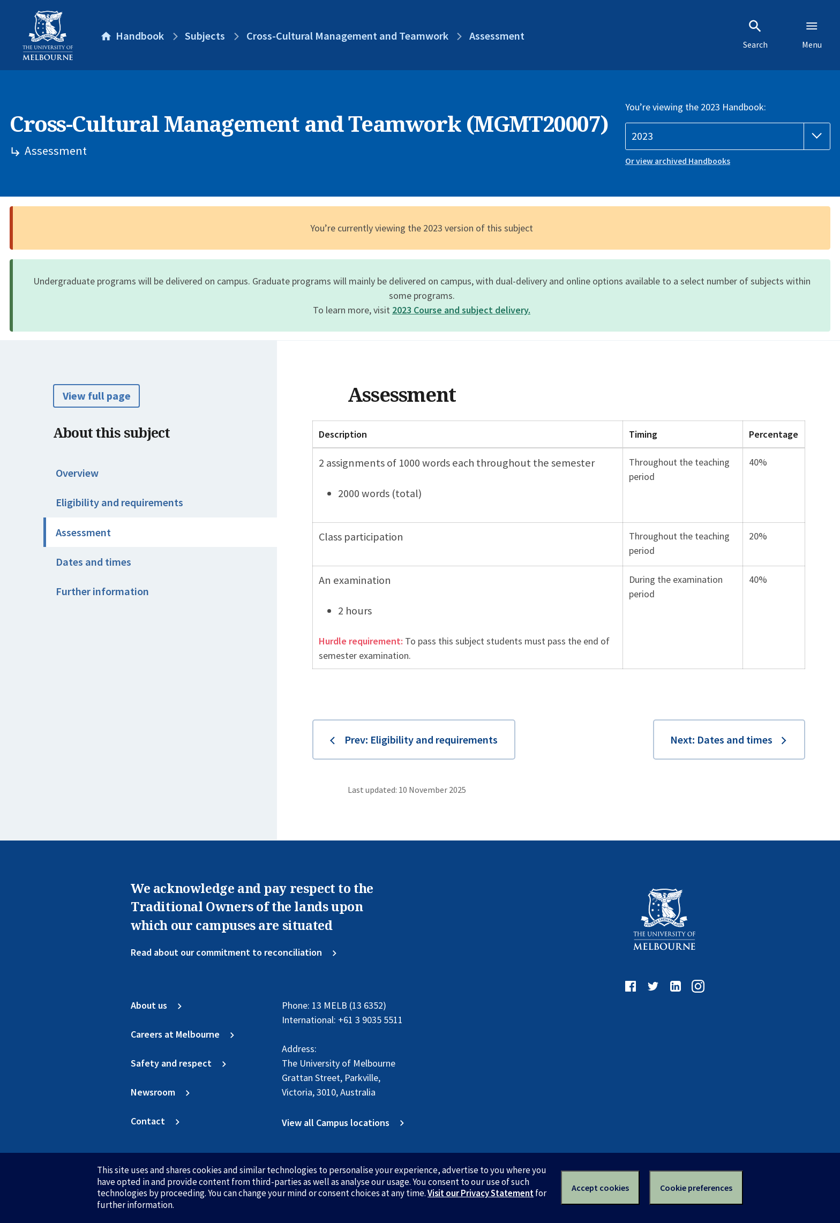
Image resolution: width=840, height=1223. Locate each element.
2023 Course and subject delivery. (461, 310)
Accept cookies (600, 1187)
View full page (97, 396)
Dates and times (93, 562)
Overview (77, 473)
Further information (102, 591)
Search (755, 34)
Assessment (83, 532)
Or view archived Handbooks (677, 161)
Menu (812, 34)
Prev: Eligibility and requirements (421, 740)
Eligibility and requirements (119, 502)
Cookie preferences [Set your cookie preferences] (696, 1187)
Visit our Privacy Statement (481, 1193)
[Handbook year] (728, 136)
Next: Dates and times (721, 740)
